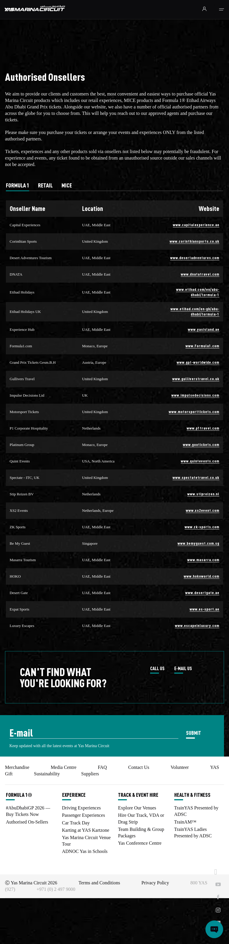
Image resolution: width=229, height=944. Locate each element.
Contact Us (138, 767)
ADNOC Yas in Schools (85, 851)
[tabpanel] (114, 417)
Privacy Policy (155, 882)
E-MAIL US (183, 668)
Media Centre (64, 767)
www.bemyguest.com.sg (198, 543)
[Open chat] (214, 929)
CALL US (157, 668)
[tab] (17, 185)
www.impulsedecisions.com (195, 395)
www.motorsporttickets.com (194, 411)
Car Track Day (76, 822)
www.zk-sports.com (202, 526)
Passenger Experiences (83, 815)
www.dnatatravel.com (200, 273)
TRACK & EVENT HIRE (138, 794)
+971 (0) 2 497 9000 (55, 889)
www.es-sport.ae (204, 608)
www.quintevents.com (200, 460)
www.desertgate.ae (202, 592)
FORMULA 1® (19, 794)
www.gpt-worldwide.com (198, 362)
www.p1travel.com (203, 427)
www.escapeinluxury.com (197, 625)
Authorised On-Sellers (27, 821)
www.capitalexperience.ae (196, 224)
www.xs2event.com (202, 510)
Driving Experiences (81, 807)
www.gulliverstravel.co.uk (195, 378)
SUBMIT (193, 732)
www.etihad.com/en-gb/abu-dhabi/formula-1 (194, 311)
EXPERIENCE (74, 794)
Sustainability (47, 773)
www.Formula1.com (202, 345)
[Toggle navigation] (221, 9)
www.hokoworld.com (201, 576)
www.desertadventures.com (194, 257)
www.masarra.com (203, 559)
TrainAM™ (185, 821)
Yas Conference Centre (140, 843)
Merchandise (17, 767)
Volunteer (179, 767)
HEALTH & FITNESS (192, 794)
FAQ (102, 767)
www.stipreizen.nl (203, 493)
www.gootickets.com (201, 444)
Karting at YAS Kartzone (85, 830)
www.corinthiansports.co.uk (194, 241)
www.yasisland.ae (203, 329)
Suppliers (90, 773)
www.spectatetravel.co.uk (195, 477)
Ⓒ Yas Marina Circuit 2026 (31, 882)
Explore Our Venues (137, 807)
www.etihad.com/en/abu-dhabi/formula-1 (197, 292)
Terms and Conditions (99, 882)
